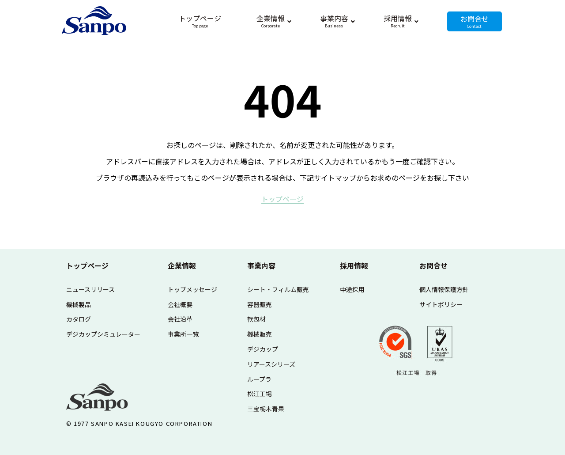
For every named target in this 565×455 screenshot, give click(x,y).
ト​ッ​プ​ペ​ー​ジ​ (282, 198)
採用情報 (354, 265)
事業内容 (261, 265)
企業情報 (182, 265)
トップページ (87, 265)
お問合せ (433, 265)
